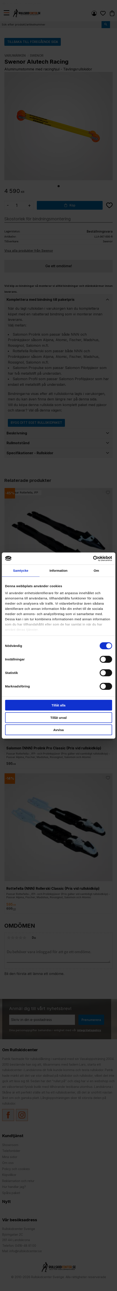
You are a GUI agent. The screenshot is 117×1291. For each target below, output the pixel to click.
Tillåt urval (58, 717)
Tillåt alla (59, 705)
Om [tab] (96, 570)
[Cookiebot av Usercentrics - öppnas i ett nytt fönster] (93, 558)
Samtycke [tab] (20, 570)
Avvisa (58, 730)
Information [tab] (58, 570)
